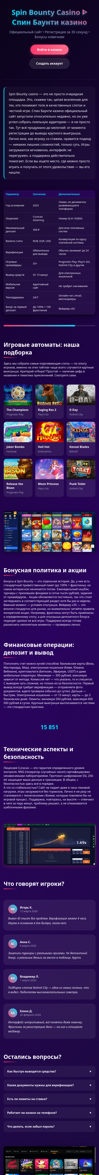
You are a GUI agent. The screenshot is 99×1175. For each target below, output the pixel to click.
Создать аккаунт (49, 63)
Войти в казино (49, 49)
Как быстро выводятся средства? (49, 1071)
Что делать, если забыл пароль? (49, 1126)
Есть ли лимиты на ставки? (49, 1099)
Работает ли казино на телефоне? (49, 1113)
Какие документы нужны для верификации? (49, 1085)
